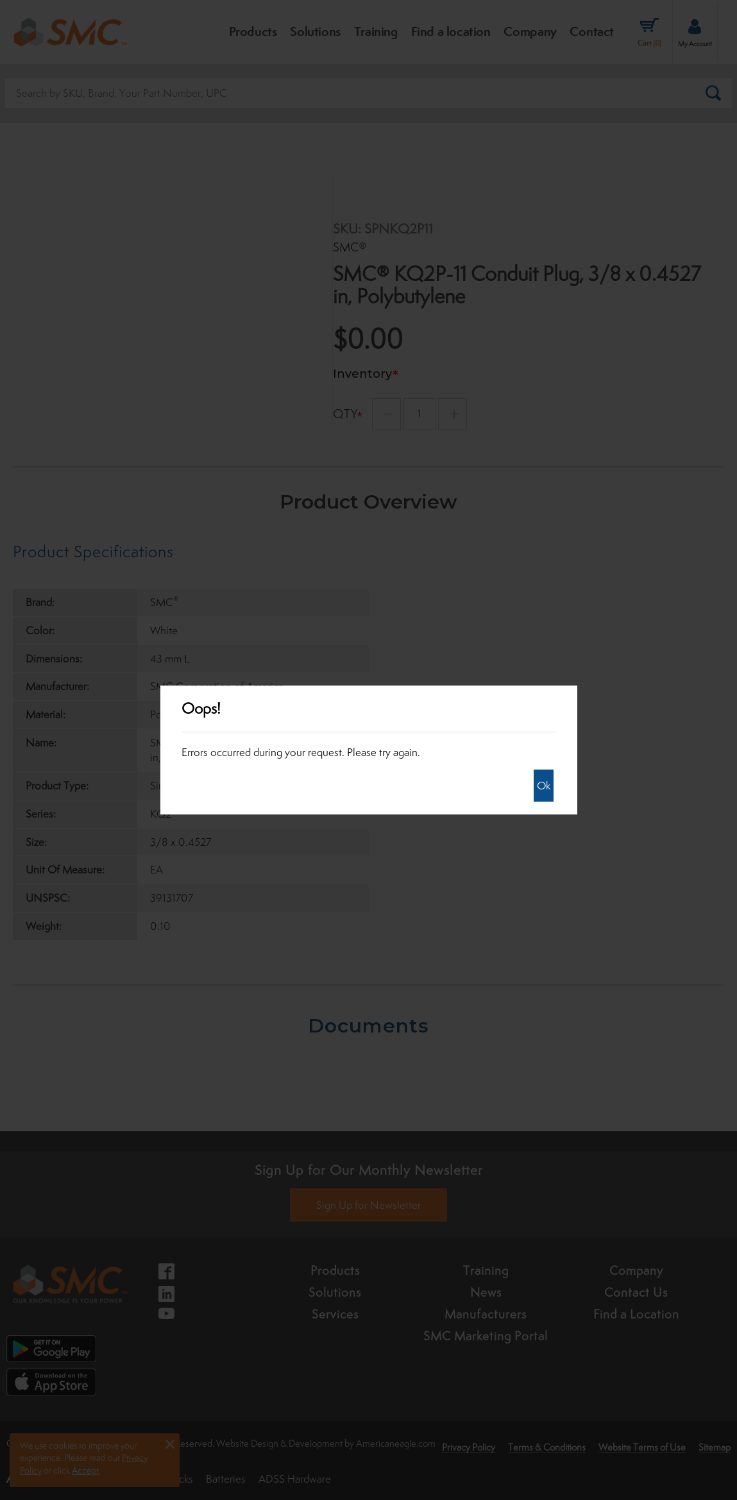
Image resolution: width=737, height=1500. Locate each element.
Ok (543, 786)
